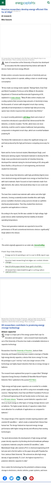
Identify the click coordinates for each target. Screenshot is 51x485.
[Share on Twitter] (11, 478)
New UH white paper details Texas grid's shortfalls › (23, 266)
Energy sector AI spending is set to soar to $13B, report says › (27, 256)
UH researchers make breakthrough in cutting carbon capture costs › (24, 271)
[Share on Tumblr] (25, 478)
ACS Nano (32, 380)
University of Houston (24, 351)
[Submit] (48, 2)
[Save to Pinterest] (31, 478)
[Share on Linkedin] (18, 478)
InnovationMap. (39, 245)
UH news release (10, 399)
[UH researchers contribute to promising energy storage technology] (25, 298)
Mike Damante (6, 20)
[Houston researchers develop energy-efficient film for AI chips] (25, 40)
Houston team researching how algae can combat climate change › (26, 261)
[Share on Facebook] (5, 478)
